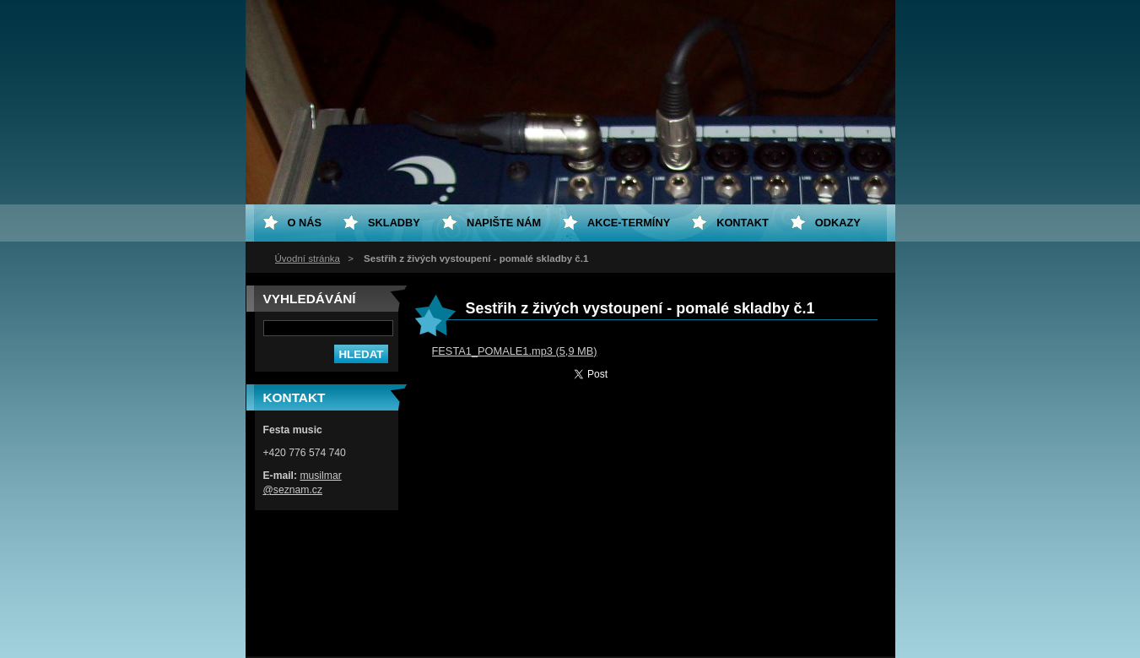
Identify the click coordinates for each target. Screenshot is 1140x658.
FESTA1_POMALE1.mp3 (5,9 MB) (514, 351)
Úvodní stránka (307, 258)
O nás (305, 222)
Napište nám (504, 222)
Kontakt (742, 222)
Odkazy (838, 222)
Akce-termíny (628, 222)
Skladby (394, 222)
